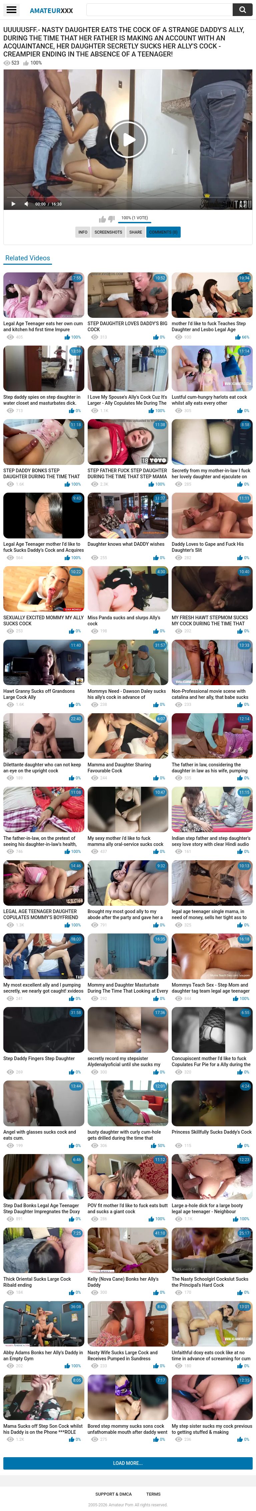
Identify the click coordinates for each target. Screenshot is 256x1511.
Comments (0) (163, 232)
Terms (153, 1494)
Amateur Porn (121, 1505)
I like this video (102, 219)
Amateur (51, 10)
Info (82, 232)
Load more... (128, 1463)
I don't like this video (111, 219)
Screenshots (108, 232)
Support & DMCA (113, 1494)
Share (135, 232)
